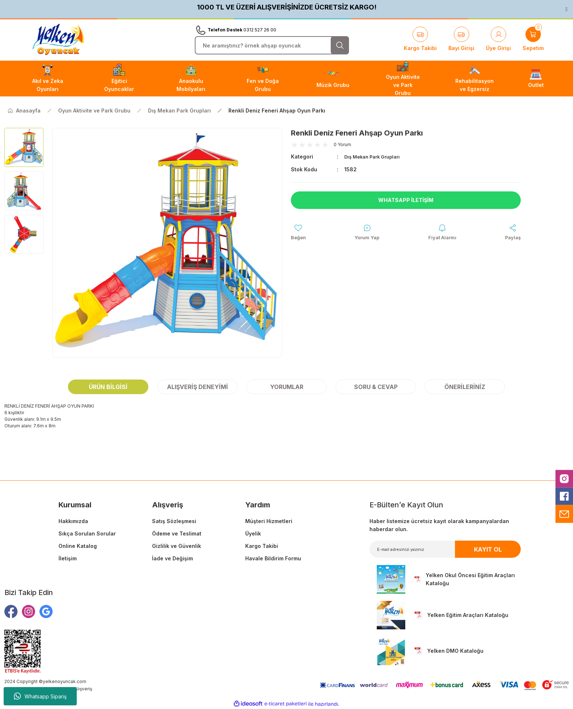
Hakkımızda (73, 521)
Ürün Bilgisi (108, 386)
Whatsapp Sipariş (40, 696)
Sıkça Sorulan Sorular (87, 533)
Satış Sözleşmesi (174, 521)
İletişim (67, 558)
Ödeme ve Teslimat (176, 533)
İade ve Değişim (172, 558)
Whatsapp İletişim (406, 199)
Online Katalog (77, 546)
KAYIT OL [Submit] (488, 549)
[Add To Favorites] (299, 233)
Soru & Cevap (376, 386)
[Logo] (58, 39)
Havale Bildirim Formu (273, 558)
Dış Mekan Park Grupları (375, 156)
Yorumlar (286, 386)
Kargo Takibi (261, 546)
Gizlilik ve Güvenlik (176, 546)
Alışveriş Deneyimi (197, 386)
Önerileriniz (464, 386)
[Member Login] (498, 39)
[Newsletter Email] (445, 549)
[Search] (272, 45)
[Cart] (533, 39)
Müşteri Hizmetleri (268, 521)
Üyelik (253, 533)
